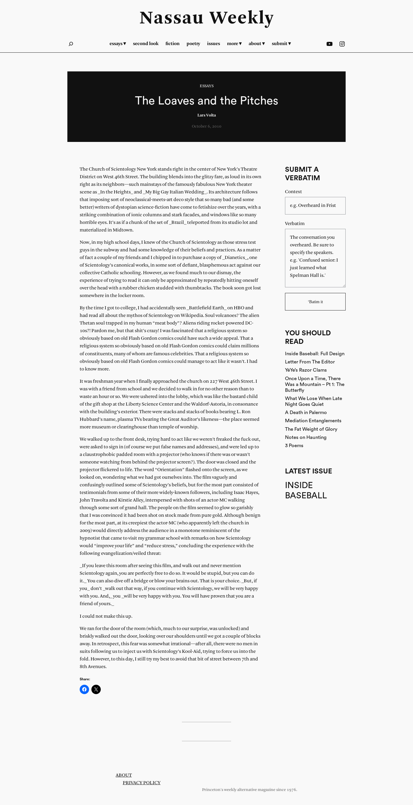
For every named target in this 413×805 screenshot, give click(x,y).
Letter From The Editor (310, 361)
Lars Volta (206, 115)
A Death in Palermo (306, 412)
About (124, 775)
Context (293, 191)
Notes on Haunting (306, 437)
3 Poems (294, 445)
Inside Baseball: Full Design (314, 353)
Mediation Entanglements (313, 420)
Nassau (171, 18)
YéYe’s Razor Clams (306, 370)
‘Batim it (315, 301)
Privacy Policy (142, 782)
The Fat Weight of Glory (311, 429)
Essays (207, 86)
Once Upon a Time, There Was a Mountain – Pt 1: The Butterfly (314, 384)
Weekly (242, 18)
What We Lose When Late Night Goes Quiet (313, 401)
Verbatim (295, 223)
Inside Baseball (306, 490)
